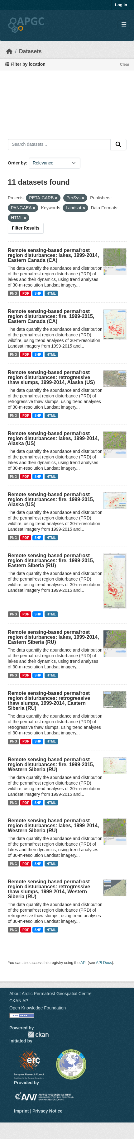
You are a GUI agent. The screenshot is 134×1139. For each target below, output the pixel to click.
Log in (121, 4)
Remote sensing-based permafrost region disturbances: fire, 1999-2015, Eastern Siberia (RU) (51, 560)
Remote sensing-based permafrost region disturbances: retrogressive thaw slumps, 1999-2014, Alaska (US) (51, 377)
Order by (17, 162)
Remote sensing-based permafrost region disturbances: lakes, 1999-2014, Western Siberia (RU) (53, 825)
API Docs (104, 963)
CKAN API (19, 1000)
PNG (13, 293)
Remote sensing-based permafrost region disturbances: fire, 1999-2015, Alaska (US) (51, 499)
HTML (51, 293)
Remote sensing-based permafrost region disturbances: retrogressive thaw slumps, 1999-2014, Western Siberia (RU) (49, 889)
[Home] (9, 51)
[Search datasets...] (59, 144)
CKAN (38, 1034)
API (83, 963)
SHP (38, 293)
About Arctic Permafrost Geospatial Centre (50, 993)
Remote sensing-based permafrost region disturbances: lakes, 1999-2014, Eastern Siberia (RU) (53, 637)
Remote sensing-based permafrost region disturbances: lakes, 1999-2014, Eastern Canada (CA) (53, 255)
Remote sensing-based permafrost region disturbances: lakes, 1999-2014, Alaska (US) (53, 438)
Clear (124, 64)
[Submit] (118, 144)
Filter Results (26, 227)
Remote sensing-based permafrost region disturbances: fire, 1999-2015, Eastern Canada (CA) (51, 316)
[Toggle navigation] (123, 24)
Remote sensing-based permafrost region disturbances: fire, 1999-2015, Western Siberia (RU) (51, 764)
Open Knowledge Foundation (37, 1007)
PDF (25, 293)
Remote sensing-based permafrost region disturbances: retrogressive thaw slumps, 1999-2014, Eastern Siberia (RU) (49, 701)
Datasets (30, 51)
